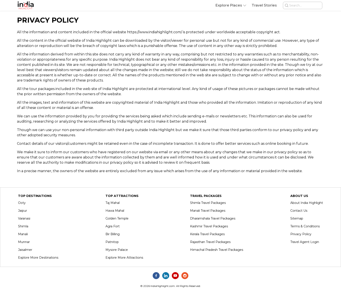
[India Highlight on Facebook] (156, 275)
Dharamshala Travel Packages (212, 218)
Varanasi (24, 218)
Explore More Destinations (38, 258)
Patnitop (112, 242)
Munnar (24, 242)
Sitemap (296, 218)
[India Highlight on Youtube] (175, 275)
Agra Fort (112, 226)
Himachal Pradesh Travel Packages (216, 250)
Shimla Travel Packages (208, 203)
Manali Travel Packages (207, 211)
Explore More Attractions (124, 258)
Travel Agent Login (304, 242)
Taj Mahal (112, 203)
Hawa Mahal (114, 211)
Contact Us (298, 211)
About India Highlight (306, 203)
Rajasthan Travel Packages (210, 242)
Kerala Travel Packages (207, 234)
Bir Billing (112, 234)
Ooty (22, 203)
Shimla (23, 226)
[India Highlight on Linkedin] (165, 275)
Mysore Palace (116, 250)
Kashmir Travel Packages (209, 226)
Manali (23, 234)
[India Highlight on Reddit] (184, 275)
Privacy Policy (300, 234)
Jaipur (22, 211)
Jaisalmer (25, 250)
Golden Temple (117, 218)
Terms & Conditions (305, 226)
